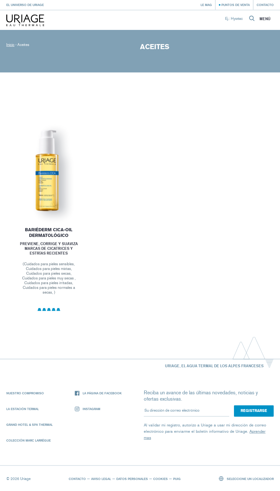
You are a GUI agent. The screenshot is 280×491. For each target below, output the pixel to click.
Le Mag (206, 5)
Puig (177, 479)
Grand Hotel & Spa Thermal (29, 424)
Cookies (160, 479)
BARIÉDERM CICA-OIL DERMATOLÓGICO (49, 234)
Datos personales (132, 479)
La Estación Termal (22, 409)
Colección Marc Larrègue (28, 440)
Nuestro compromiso (25, 393)
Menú (265, 19)
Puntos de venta (235, 5)
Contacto (265, 5)
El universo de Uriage (25, 5)
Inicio (10, 45)
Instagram (87, 409)
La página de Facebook (98, 393)
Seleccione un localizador (246, 478)
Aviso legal (101, 479)
